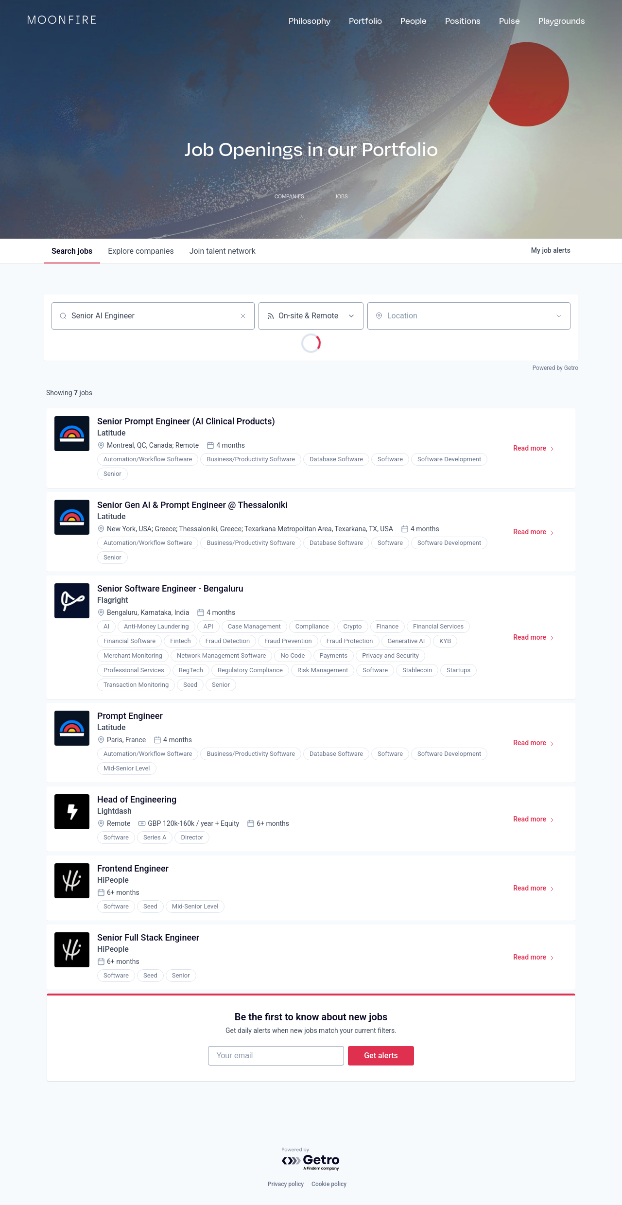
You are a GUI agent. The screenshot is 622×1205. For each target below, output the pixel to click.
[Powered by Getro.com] (311, 1159)
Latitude (111, 432)
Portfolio (365, 20)
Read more (538, 450)
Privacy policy (286, 1184)
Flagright (112, 600)
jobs (72, 251)
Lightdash (114, 811)
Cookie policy (328, 1184)
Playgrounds (561, 20)
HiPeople (113, 880)
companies (140, 251)
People (413, 20)
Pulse (509, 20)
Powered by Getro (555, 368)
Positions (463, 20)
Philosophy (309, 20)
